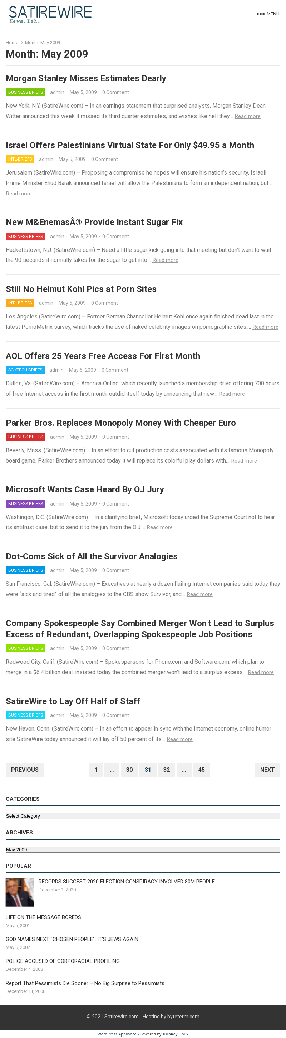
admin (57, 92)
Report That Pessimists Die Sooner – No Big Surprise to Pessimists (85, 983)
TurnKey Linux (175, 1034)
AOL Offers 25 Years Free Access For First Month (103, 356)
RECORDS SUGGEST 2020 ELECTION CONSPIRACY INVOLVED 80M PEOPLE (127, 881)
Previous (25, 769)
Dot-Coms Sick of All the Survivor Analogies (92, 556)
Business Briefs (25, 92)
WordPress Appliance (117, 1034)
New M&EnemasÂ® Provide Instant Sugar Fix (94, 222)
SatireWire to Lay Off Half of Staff (73, 701)
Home (12, 42)
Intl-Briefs (20, 159)
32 (166, 769)
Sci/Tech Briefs (25, 369)
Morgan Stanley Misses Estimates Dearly (86, 78)
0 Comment (115, 92)
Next (267, 769)
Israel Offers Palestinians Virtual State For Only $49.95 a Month (130, 145)
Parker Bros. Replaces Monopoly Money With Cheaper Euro (121, 423)
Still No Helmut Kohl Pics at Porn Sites (81, 289)
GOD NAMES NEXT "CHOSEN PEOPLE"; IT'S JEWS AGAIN (72, 939)
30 (129, 769)
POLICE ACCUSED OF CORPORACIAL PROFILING (63, 961)
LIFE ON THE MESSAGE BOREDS (43, 917)
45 (201, 769)
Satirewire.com (121, 1016)
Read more (248, 116)
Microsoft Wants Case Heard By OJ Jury (85, 489)
